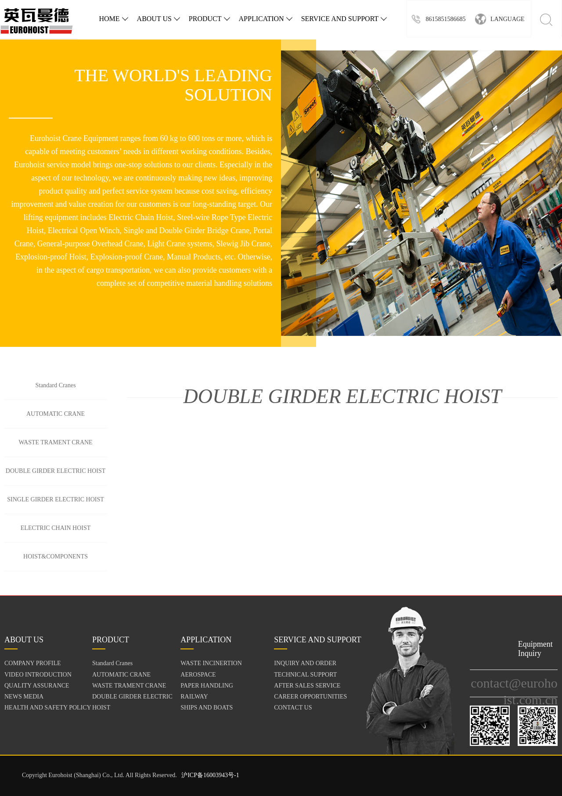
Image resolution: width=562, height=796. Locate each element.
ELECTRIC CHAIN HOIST (55, 528)
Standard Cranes (55, 385)
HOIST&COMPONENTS (55, 556)
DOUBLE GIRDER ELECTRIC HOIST (56, 471)
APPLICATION (265, 18)
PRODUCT (209, 18)
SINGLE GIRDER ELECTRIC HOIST (55, 499)
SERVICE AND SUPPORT (344, 18)
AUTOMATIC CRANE (55, 414)
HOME (113, 18)
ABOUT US (158, 18)
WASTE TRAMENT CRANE (55, 442)
